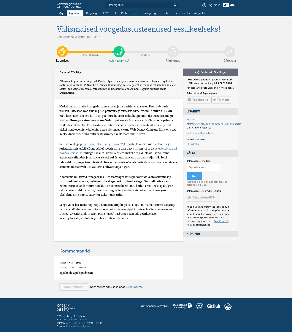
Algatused (75, 13)
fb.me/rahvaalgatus (79, 326)
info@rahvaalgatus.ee (75, 319)
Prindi (195, 234)
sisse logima (134, 287)
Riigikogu (92, 13)
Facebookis (200, 100)
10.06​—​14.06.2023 (90, 49)
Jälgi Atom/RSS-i (204, 197)
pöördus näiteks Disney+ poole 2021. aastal (108, 144)
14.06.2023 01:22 (77, 267)
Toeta (165, 13)
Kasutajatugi (149, 13)
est (226, 5)
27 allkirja (146, 49)
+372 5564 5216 (74, 323)
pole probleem (70, 263)
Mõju (197, 13)
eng (232, 5)
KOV (106, 13)
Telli (194, 176)
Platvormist (128, 13)
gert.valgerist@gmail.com (200, 133)
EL (115, 13)
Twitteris (223, 100)
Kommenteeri (73, 287)
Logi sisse (213, 5)
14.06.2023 (193, 144)
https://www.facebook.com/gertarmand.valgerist (214, 124)
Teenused (179, 13)
